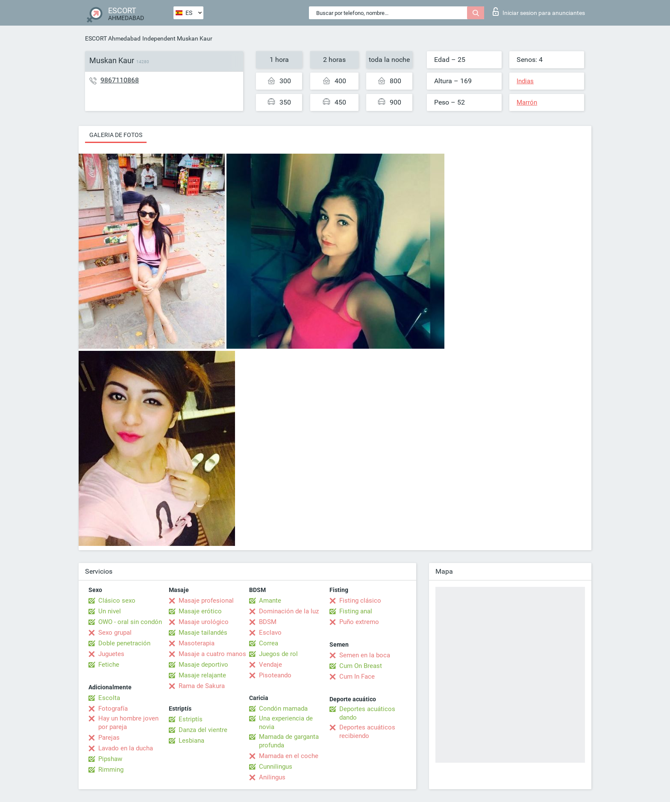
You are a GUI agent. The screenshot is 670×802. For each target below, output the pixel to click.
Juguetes (111, 654)
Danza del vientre (203, 730)
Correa (268, 643)
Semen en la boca (364, 655)
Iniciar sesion (539, 11)
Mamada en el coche (288, 756)
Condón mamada (283, 708)
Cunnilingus (275, 766)
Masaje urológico (204, 622)
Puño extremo (359, 622)
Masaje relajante (202, 675)
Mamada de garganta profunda (289, 741)
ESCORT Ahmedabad (113, 38)
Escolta (109, 698)
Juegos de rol (278, 654)
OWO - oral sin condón (130, 622)
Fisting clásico (360, 600)
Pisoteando (275, 675)
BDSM (267, 622)
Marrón (527, 102)
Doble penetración (124, 643)
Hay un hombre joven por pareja (128, 723)
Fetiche (108, 664)
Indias (525, 81)
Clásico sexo (116, 600)
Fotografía (113, 708)
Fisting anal (355, 611)
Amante (270, 600)
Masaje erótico (200, 611)
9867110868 (119, 80)
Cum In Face (357, 676)
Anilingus (272, 777)
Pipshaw (110, 759)
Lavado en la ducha (125, 748)
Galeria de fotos (115, 134)
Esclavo (270, 632)
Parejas (109, 737)
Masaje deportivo (203, 664)
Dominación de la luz (289, 611)
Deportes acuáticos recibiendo (367, 731)
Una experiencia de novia (286, 723)
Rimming (110, 769)
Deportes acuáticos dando (367, 713)
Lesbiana (191, 740)
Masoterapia (197, 643)
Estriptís (191, 719)
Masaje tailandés (203, 632)
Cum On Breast (360, 666)
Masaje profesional (206, 600)
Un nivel (109, 611)
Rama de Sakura (202, 686)
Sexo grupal (115, 632)
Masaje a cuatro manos (212, 654)
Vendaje (270, 664)
